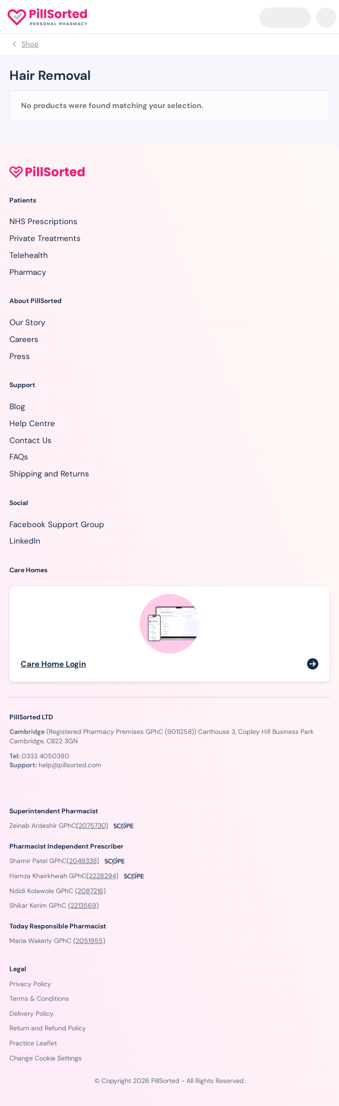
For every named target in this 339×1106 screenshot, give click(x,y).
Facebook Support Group (56, 524)
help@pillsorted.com (70, 765)
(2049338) (83, 861)
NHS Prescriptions (43, 221)
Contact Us (30, 440)
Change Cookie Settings (45, 1058)
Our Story (27, 322)
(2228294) (102, 876)
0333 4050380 (45, 756)
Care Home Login (53, 664)
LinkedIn (24, 541)
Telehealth (28, 255)
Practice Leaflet (33, 1043)
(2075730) (92, 825)
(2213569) (83, 905)
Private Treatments (45, 238)
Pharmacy (27, 272)
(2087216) (90, 891)
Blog (17, 406)
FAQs (18, 457)
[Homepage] (47, 16)
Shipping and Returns (49, 473)
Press (19, 356)
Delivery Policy (31, 1013)
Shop (30, 44)
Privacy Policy (30, 984)
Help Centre (32, 423)
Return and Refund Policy (47, 1028)
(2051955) (89, 940)
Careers (24, 339)
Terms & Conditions (39, 998)
